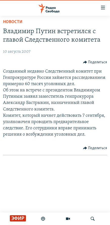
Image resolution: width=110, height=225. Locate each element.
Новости (12, 22)
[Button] (95, 62)
